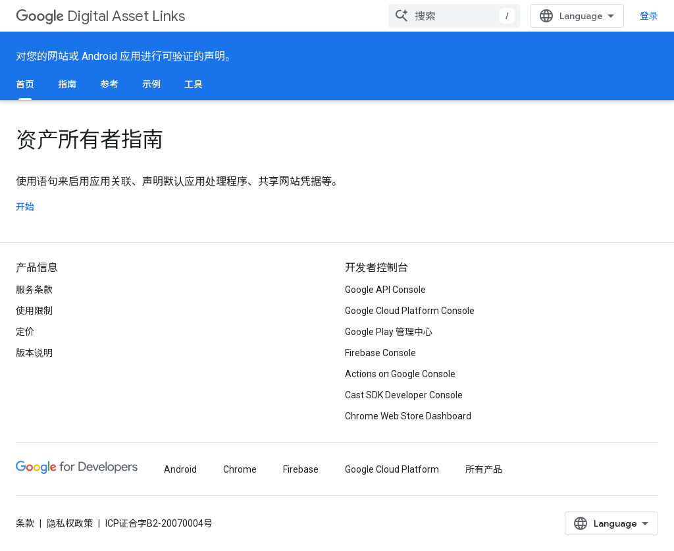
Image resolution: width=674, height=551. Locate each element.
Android (180, 469)
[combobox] (454, 16)
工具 (193, 84)
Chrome (240, 469)
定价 (25, 332)
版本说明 (34, 353)
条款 (25, 523)
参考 (109, 84)
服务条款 (34, 289)
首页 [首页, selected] (25, 84)
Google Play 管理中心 (388, 332)
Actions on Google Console (400, 374)
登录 (649, 16)
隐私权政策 (70, 523)
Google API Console (385, 289)
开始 (25, 207)
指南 (67, 84)
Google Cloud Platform (392, 469)
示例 (151, 84)
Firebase (301, 469)
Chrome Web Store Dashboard (408, 416)
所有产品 (483, 469)
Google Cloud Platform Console (410, 310)
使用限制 (34, 310)
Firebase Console (380, 353)
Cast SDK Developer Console (404, 395)
